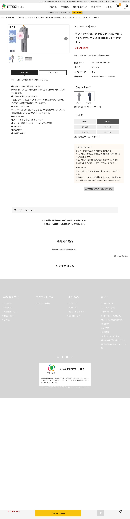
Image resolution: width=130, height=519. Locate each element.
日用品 (109, 7)
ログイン (70, 223)
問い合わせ (112, 1)
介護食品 (65, 7)
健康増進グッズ (80, 7)
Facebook (63, 357)
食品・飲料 (96, 7)
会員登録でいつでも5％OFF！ (59, 12)
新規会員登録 (77, 12)
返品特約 (105, 328)
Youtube (67, 357)
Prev (11, 38)
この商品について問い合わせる (99, 188)
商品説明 (24, 72)
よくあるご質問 (108, 307)
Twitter (58, 357)
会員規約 (105, 323)
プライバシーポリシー (111, 336)
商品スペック (53, 72)
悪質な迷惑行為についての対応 (114, 346)
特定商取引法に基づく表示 (113, 340)
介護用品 (53, 7)
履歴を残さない (122, 256)
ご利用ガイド (124, 1)
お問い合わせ (107, 311)
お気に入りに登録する (100, 513)
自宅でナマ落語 (43, 303)
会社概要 (105, 332)
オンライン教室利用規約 (112, 319)
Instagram (72, 357)
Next (66, 38)
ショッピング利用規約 (111, 315)
